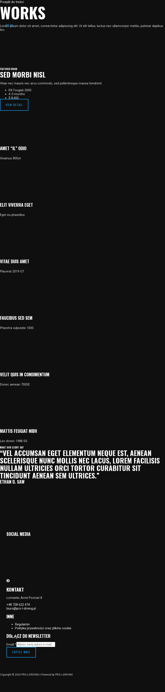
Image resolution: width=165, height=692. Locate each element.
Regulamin (22, 624)
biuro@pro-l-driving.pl (21, 608)
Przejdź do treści (12, 2)
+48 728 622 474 (18, 605)
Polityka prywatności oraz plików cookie (43, 628)
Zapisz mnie (21, 652)
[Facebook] (8, 581)
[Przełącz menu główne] (9, 25)
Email (11, 644)
